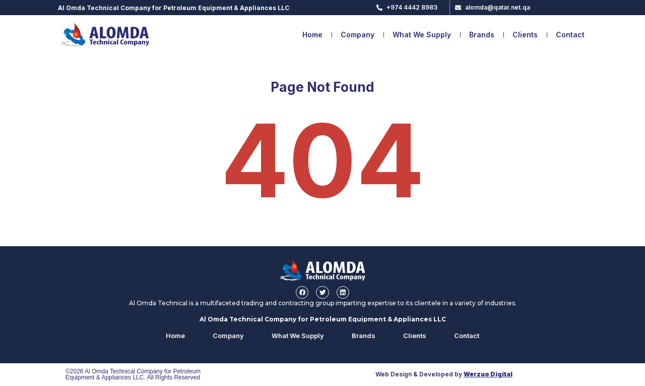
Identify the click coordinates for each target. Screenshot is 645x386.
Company (357, 34)
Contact (570, 34)
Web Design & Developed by (443, 374)
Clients (525, 34)
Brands (481, 34)
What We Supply (422, 34)
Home (312, 34)
